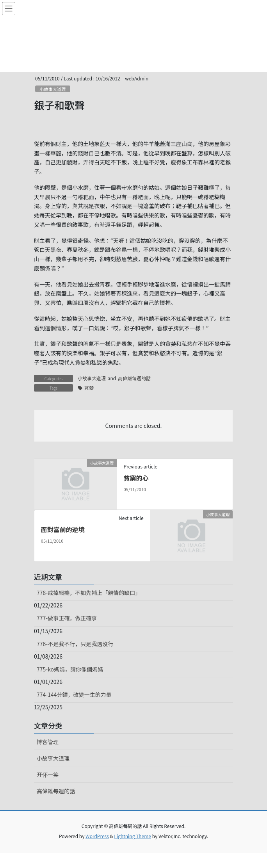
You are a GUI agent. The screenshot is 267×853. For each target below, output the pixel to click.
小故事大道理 (52, 89)
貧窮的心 (135, 478)
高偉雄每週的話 (134, 378)
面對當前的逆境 (63, 529)
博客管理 (48, 742)
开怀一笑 (48, 774)
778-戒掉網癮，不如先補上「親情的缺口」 (89, 593)
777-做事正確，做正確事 (67, 618)
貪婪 (89, 387)
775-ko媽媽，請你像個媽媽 (70, 669)
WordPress (97, 836)
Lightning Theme (132, 836)
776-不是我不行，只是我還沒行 (75, 644)
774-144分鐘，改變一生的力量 (74, 694)
